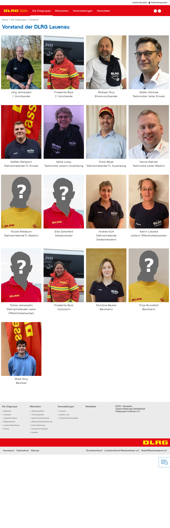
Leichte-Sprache (139, 2)
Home (5, 19)
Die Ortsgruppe (18, 19)
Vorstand (33, 19)
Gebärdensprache (157, 2)
